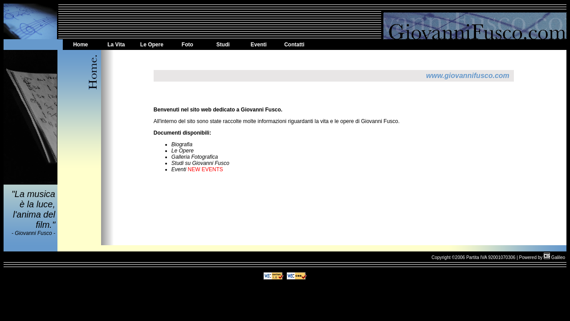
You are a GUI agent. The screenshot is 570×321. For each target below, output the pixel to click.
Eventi (259, 44)
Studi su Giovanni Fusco (200, 163)
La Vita (116, 44)
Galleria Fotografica (194, 157)
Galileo (554, 257)
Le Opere (151, 44)
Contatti (294, 44)
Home (80, 44)
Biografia (181, 144)
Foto (187, 44)
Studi (223, 44)
